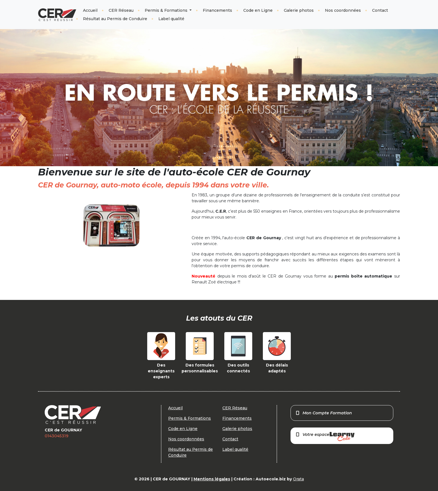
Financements (217, 10)
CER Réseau (121, 10)
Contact (380, 10)
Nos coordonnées (343, 10)
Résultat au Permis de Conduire (115, 18)
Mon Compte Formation (323, 412)
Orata (298, 478)
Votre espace (324, 436)
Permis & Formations (167, 10)
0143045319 (56, 435)
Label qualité (171, 18)
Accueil (90, 10)
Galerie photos (299, 10)
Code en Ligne (258, 10)
